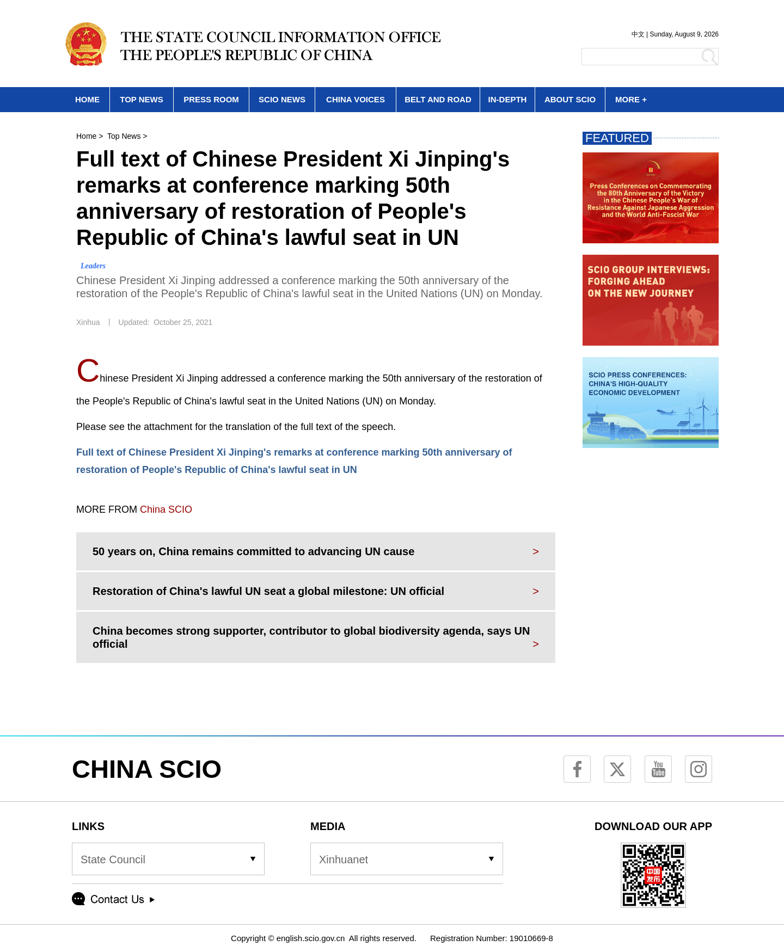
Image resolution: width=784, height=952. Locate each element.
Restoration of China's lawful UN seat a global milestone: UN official (268, 591)
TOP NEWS (141, 99)
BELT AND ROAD (438, 99)
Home (86, 136)
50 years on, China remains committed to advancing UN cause (253, 551)
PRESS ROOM (211, 99)
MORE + (631, 99)
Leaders (93, 266)
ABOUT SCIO (570, 99)
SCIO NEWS (282, 99)
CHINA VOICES (355, 99)
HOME (87, 99)
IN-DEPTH (507, 99)
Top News (123, 136)
